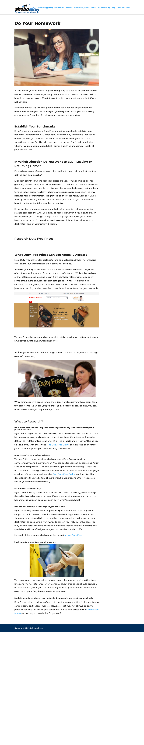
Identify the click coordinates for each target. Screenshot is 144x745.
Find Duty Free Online (58, 445)
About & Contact (123, 8)
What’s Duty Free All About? (85, 8)
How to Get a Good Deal (63, 8)
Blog (113, 8)
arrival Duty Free (73, 535)
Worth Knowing (104, 8)
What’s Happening (45, 8)
